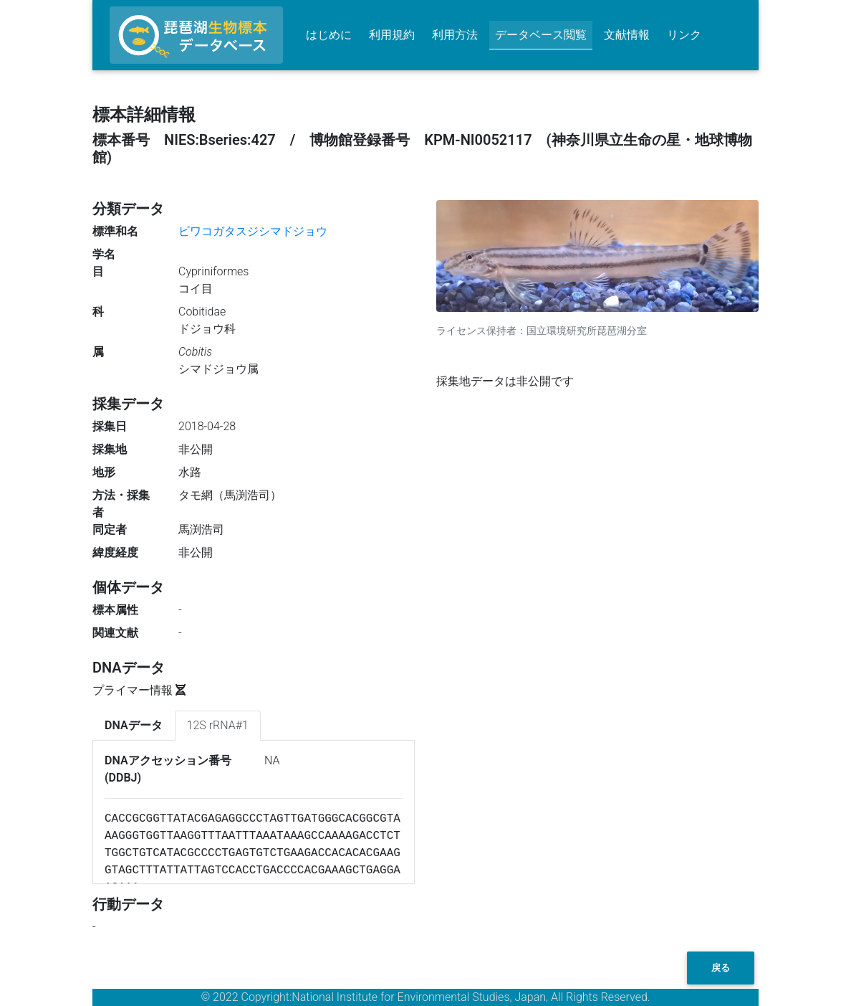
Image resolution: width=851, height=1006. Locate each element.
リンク (684, 35)
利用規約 (392, 35)
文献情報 (627, 35)
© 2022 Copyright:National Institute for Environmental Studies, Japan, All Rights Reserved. (425, 997)
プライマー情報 (139, 690)
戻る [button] (720, 967)
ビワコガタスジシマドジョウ (252, 231)
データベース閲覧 (541, 35)
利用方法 (455, 35)
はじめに (329, 35)
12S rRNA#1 (218, 725)
